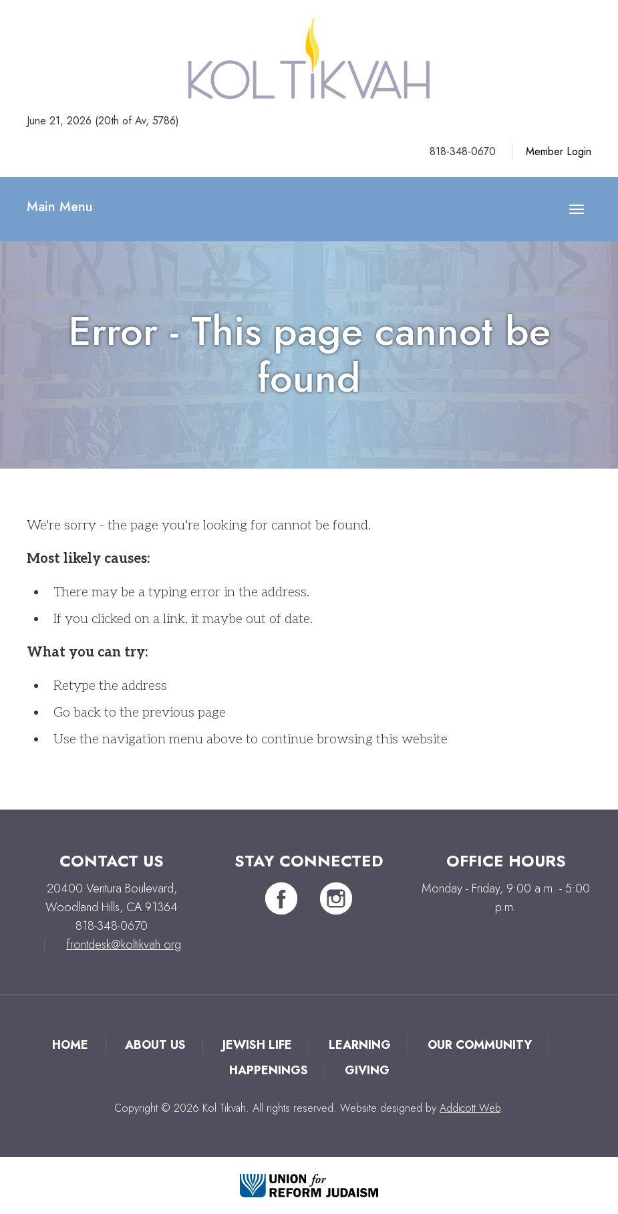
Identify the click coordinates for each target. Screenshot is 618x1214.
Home (70, 1045)
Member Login (558, 151)
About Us (155, 1045)
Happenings (268, 1070)
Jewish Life (257, 1045)
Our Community (480, 1045)
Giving (367, 1070)
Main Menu (60, 207)
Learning (360, 1045)
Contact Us (111, 860)
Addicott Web (470, 1108)
